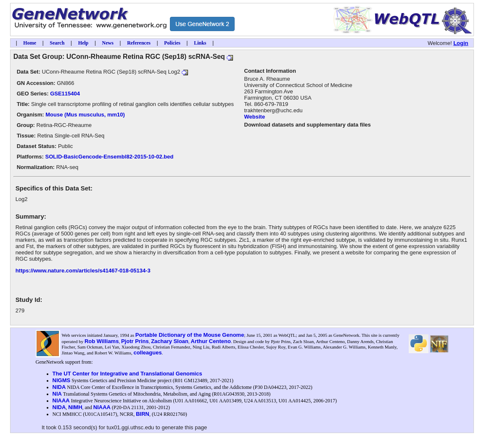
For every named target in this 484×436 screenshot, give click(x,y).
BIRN (142, 414)
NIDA (59, 387)
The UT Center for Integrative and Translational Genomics (127, 373)
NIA (57, 394)
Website (254, 117)
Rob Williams (102, 341)
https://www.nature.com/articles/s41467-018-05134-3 (83, 270)
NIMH (75, 407)
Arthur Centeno (211, 341)
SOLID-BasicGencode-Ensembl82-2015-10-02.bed (109, 156)
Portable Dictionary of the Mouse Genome (189, 335)
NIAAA (61, 400)
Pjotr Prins (135, 341)
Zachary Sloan (169, 341)
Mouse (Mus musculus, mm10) (85, 114)
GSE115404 (65, 93)
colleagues (147, 352)
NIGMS (62, 380)
